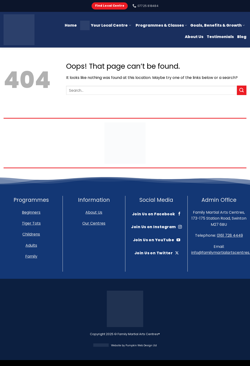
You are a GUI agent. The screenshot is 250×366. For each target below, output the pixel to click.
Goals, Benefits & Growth (217, 25)
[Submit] (241, 90)
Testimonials (220, 36)
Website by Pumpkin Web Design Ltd (134, 345)
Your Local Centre (105, 25)
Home (71, 25)
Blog (241, 36)
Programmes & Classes (161, 25)
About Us (194, 36)
